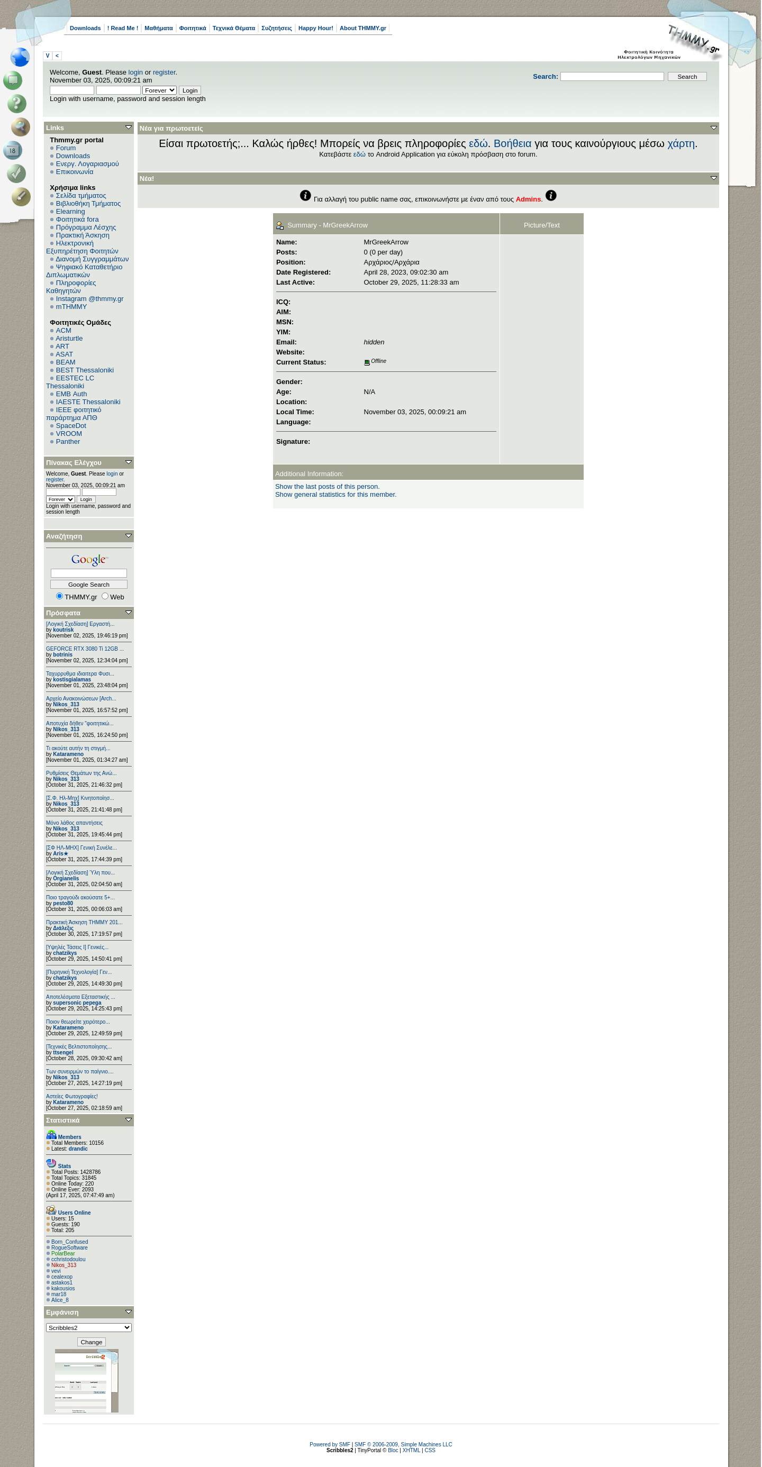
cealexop (61, 1277)
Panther (68, 441)
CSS (430, 1450)
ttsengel (63, 1052)
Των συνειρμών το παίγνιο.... (80, 1071)
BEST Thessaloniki (85, 370)
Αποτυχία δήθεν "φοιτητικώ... (80, 723)
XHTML (412, 1450)
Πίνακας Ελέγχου (74, 463)
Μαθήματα (158, 28)
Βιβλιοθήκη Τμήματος (88, 203)
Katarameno (68, 754)
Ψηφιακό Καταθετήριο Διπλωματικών (84, 271)
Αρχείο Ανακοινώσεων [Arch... (81, 698)
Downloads (85, 28)
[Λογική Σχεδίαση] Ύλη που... (80, 873)
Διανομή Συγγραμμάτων (92, 259)
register (164, 72)
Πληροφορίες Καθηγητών (71, 287)
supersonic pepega (77, 1003)
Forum (66, 148)
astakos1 (61, 1283)
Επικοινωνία (75, 172)
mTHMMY (71, 307)
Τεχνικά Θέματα (234, 28)
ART (62, 346)
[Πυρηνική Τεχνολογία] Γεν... (79, 972)
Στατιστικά (63, 1120)
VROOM (69, 434)
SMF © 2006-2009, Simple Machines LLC (403, 1444)
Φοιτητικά (192, 28)
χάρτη (681, 143)
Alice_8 (60, 1300)
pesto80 (63, 903)
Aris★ (60, 853)
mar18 (58, 1294)
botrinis (62, 655)
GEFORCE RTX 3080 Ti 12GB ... (85, 649)
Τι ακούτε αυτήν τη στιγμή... (78, 748)
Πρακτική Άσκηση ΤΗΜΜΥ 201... (84, 922)
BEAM (66, 362)
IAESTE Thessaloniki (88, 402)
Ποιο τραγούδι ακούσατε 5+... (80, 897)
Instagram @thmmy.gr (90, 299)
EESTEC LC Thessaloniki (70, 382)
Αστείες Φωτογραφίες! (72, 1096)
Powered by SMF (330, 1444)
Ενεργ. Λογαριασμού (87, 164)
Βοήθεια (513, 143)
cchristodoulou (68, 1259)
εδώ (478, 143)
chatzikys (65, 953)
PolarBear (63, 1253)
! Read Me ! (123, 28)
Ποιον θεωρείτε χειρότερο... (78, 1022)
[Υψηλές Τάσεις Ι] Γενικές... (77, 947)
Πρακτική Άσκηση (83, 235)
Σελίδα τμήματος (81, 195)
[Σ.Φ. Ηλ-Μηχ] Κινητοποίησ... (80, 798)
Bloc (393, 1450)
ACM (63, 330)
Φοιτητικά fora (77, 219)
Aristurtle (69, 338)
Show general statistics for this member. (336, 494)
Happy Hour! (315, 28)
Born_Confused (69, 1242)
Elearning (70, 211)
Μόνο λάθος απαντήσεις (74, 823)
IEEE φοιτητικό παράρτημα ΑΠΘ (74, 414)
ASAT (64, 354)
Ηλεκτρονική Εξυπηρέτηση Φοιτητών (82, 247)
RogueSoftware (69, 1248)
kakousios (63, 1288)
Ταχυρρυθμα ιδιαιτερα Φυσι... (80, 674)
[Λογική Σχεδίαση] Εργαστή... (80, 624)
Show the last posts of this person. (327, 486)
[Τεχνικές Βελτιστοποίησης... (79, 1047)
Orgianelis (66, 878)
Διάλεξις (63, 928)
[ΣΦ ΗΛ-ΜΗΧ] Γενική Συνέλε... (81, 848)
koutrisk (63, 630)
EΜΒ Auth (71, 394)
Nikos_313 (66, 704)
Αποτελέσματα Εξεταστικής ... (80, 997)
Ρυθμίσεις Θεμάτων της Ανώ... (81, 773)
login (136, 72)
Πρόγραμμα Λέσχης (86, 227)
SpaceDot (71, 426)
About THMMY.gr (363, 28)
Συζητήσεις (276, 28)
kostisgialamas (72, 679)
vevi (56, 1271)
